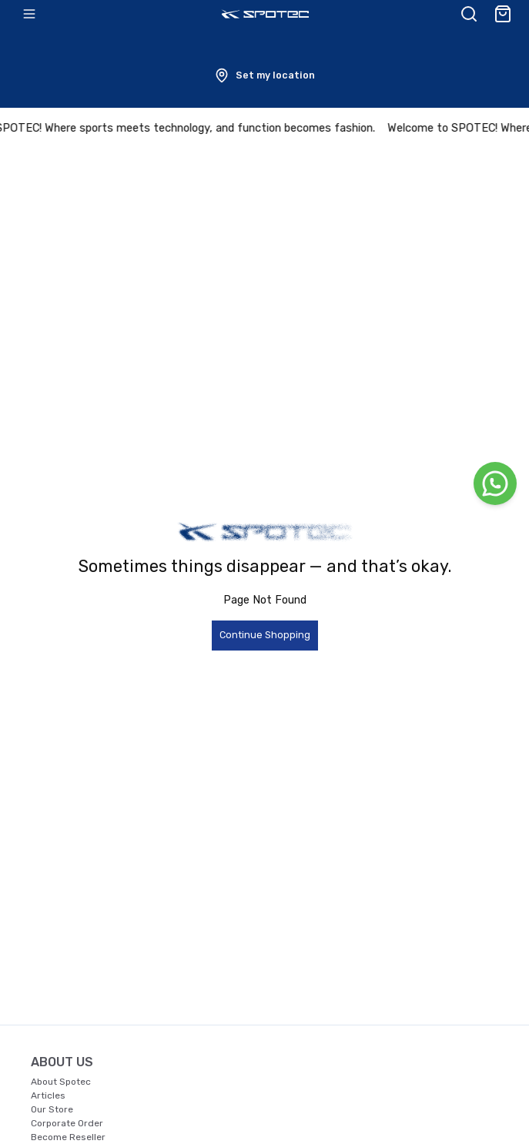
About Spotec (61, 1081)
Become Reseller (68, 1137)
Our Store (52, 1109)
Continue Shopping (264, 635)
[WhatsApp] (495, 483)
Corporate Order (67, 1123)
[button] (264, 75)
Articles (48, 1095)
